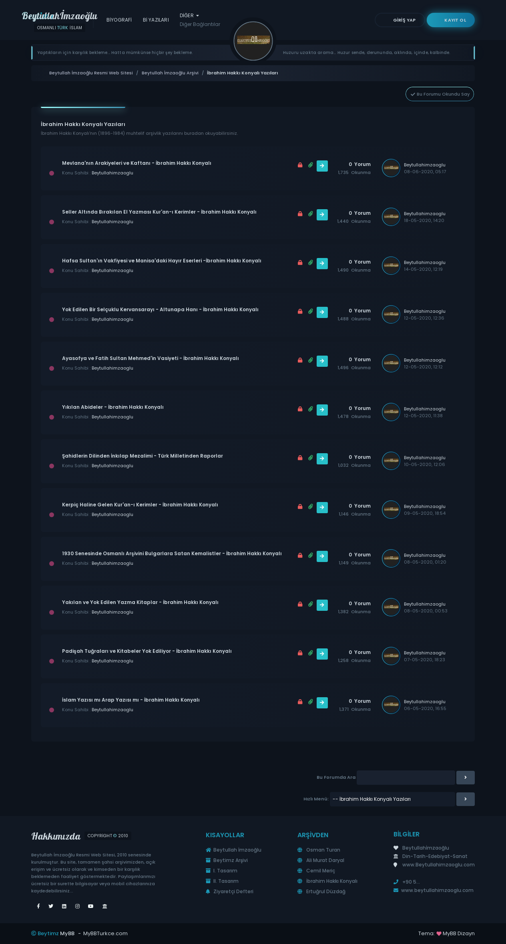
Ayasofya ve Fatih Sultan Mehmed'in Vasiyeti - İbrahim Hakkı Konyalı (150, 358)
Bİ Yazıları (156, 19)
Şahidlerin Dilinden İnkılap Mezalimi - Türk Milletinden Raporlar (142, 455)
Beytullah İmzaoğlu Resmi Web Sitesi (91, 73)
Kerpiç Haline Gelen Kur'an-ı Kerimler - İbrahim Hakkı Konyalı (140, 504)
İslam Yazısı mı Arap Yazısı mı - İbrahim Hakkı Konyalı (131, 699)
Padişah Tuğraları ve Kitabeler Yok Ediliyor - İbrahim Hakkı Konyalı (147, 651)
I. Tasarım (221, 870)
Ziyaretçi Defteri (229, 891)
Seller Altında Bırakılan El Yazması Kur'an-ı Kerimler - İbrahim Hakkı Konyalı (159, 211)
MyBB (67, 933)
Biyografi (119, 19)
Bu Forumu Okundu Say (440, 94)
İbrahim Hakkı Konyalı (327, 881)
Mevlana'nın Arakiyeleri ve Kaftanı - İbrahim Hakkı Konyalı (136, 163)
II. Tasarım (222, 881)
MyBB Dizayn (459, 933)
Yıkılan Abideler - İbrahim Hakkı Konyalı (113, 407)
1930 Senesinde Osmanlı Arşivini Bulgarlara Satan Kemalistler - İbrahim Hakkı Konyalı (172, 553)
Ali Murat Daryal (320, 860)
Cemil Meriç (316, 870)
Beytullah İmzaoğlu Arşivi (170, 73)
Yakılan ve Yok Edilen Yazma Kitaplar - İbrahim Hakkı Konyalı (140, 602)
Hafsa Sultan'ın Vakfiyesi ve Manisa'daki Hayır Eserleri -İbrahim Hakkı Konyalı (161, 260)
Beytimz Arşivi (227, 860)
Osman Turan (318, 849)
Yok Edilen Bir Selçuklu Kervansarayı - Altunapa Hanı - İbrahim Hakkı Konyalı (160, 309)
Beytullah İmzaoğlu (233, 849)
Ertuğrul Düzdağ (321, 891)
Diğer (200, 20)
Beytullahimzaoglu (112, 173)
